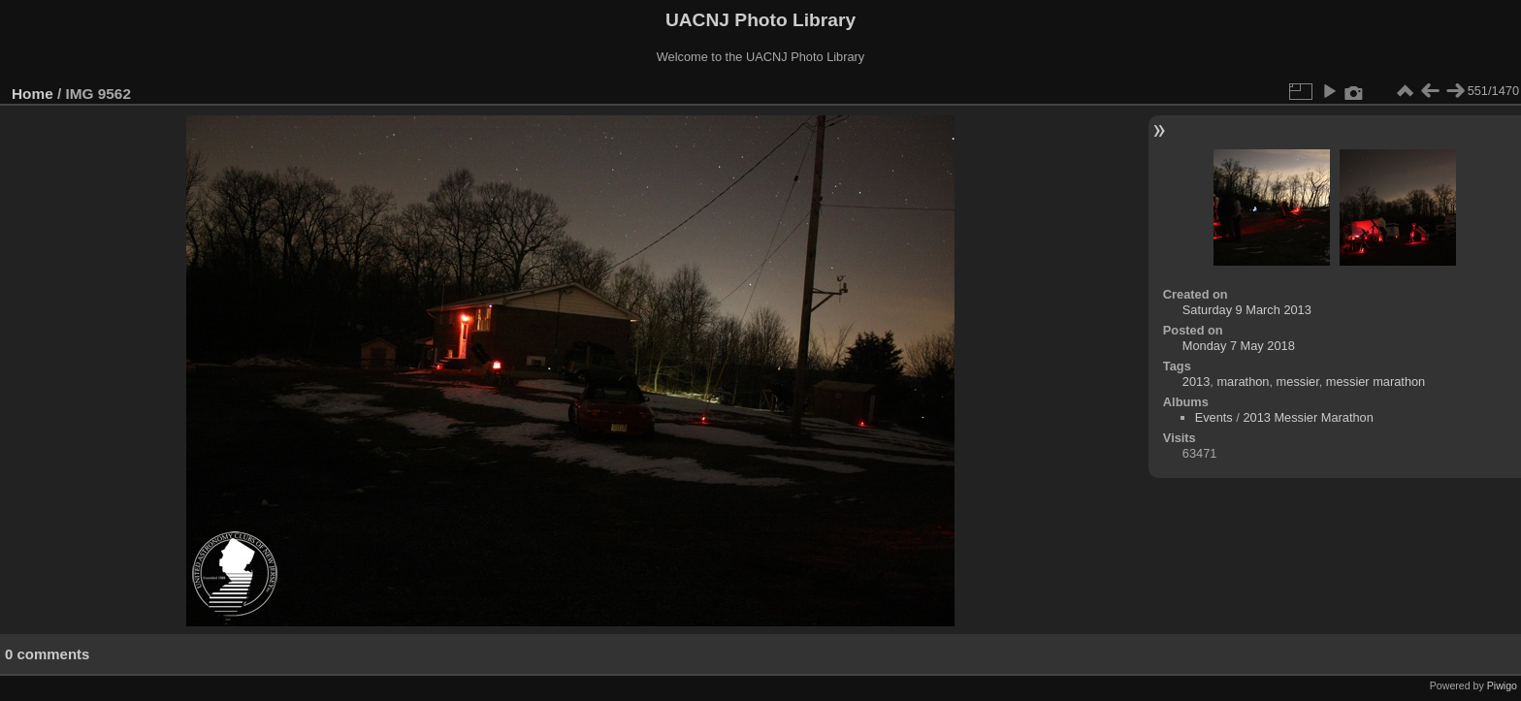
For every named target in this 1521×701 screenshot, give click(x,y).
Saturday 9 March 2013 (1246, 310)
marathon (1242, 381)
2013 (1196, 381)
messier (1298, 381)
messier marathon (1375, 381)
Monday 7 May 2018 (1238, 345)
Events (1214, 417)
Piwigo (1502, 685)
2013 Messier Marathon (1308, 417)
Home (32, 93)
